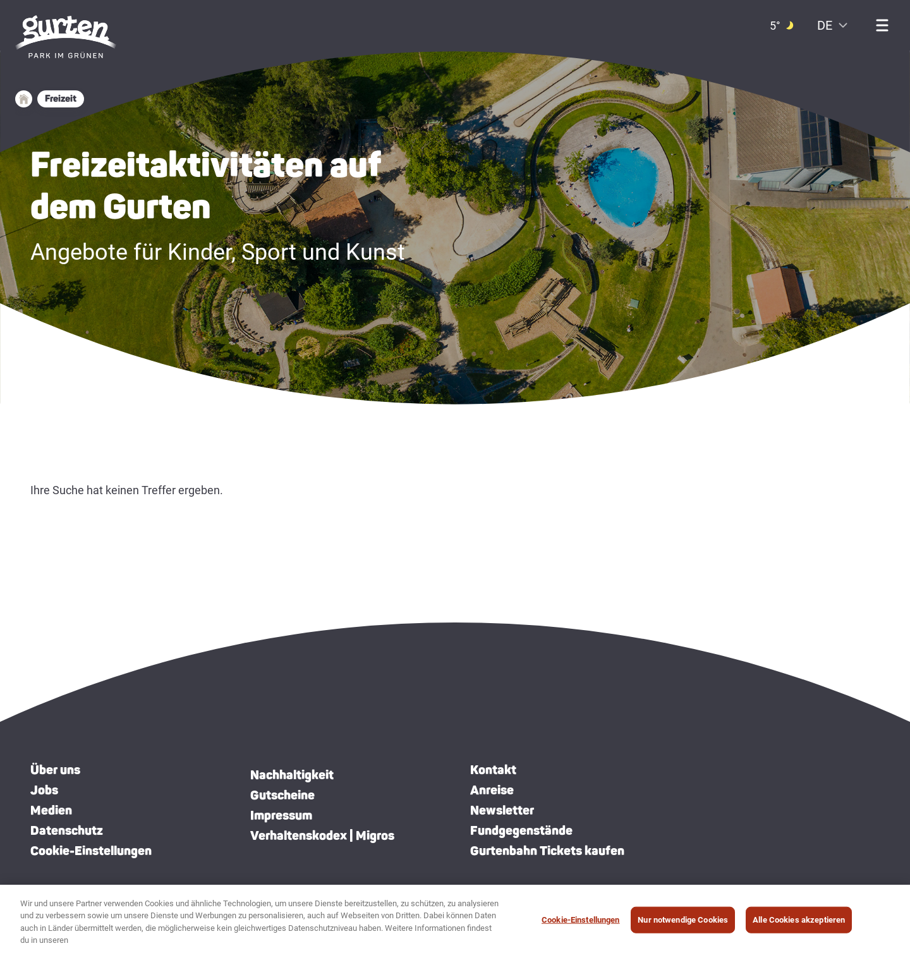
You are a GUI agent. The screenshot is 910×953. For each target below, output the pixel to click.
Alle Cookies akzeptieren (799, 920)
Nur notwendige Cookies (683, 920)
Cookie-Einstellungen (91, 850)
